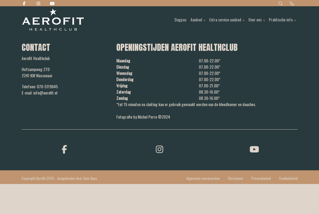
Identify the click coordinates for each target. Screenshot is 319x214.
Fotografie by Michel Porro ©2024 (143, 117)
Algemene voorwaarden (203, 178)
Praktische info (281, 19)
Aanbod (196, 19)
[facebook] (65, 148)
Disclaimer (235, 178)
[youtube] (255, 148)
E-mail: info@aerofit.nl (39, 92)
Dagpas (180, 19)
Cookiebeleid (288, 178)
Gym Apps (90, 178)
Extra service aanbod (225, 19)
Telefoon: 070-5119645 (40, 86)
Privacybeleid (261, 178)
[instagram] (160, 148)
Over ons (255, 19)
